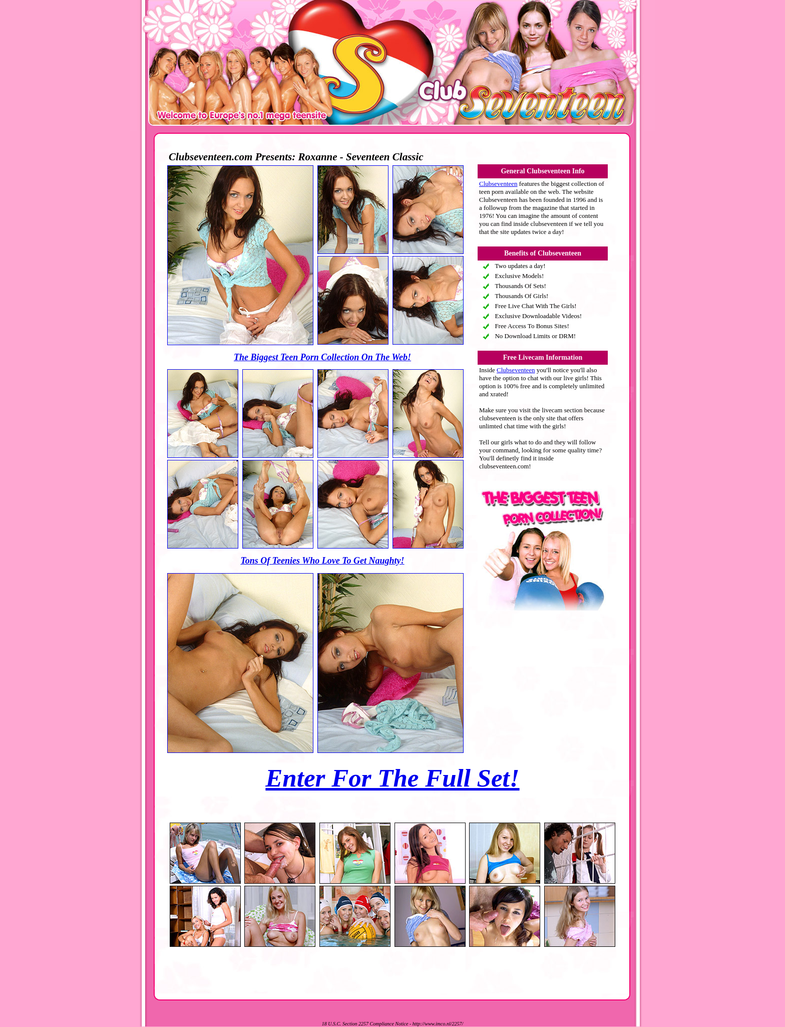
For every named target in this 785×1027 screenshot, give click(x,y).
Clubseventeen (498, 183)
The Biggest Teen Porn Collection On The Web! (322, 357)
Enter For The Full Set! (392, 778)
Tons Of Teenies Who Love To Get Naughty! (322, 561)
